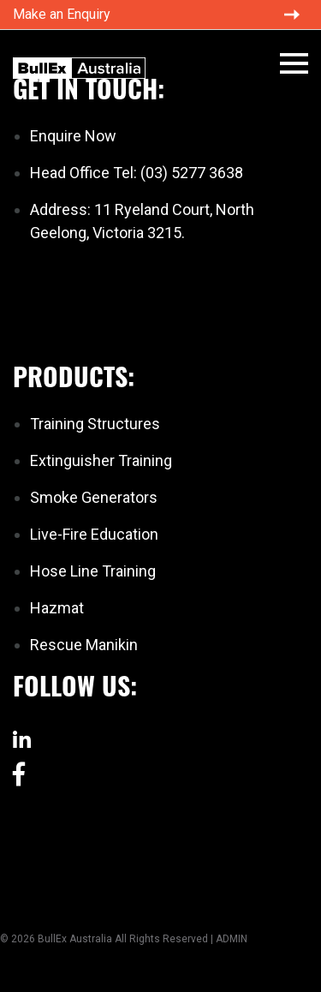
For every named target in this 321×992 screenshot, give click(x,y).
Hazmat (57, 608)
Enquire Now (73, 136)
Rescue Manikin (84, 645)
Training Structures (95, 424)
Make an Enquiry (61, 14)
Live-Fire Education (94, 534)
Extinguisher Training (101, 460)
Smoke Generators (94, 497)
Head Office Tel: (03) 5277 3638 (136, 173)
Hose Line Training (93, 571)
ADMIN (231, 939)
